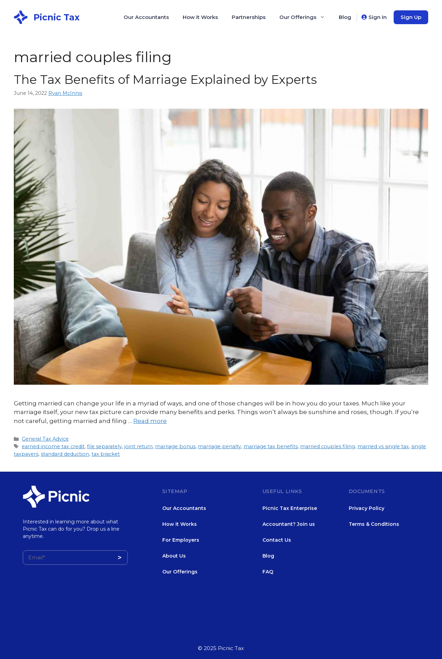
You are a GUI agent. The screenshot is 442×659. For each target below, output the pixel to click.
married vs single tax (383, 446)
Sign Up (411, 17)
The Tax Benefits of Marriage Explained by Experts (165, 79)
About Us (174, 556)
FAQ (267, 572)
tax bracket (106, 454)
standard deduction (65, 454)
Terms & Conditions (374, 524)
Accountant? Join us (288, 524)
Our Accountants (146, 17)
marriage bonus (175, 446)
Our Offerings (305, 17)
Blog (345, 17)
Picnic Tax (56, 17)
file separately (104, 446)
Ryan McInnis (65, 93)
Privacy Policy (366, 508)
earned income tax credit (53, 446)
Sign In (377, 17)
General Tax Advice (45, 439)
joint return (138, 446)
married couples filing (327, 446)
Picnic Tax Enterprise (289, 508)
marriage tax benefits (270, 446)
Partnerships (249, 17)
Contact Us (276, 540)
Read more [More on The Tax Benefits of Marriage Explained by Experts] (150, 420)
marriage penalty (219, 446)
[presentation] (75, 610)
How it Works (200, 17)
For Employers (180, 540)
